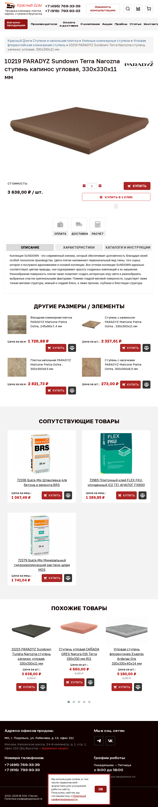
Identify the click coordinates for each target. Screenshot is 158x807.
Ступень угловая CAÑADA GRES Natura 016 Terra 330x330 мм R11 (79, 654)
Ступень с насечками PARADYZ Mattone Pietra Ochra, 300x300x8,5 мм (123, 364)
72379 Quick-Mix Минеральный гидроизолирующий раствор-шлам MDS (42, 565)
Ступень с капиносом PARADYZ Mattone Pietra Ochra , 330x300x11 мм (123, 321)
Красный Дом (18, 40)
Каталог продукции (16, 24)
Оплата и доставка (69, 24)
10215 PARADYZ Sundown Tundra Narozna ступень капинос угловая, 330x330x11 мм (31, 656)
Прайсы (121, 24)
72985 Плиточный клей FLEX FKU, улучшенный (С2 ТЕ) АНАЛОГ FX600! (116, 482)
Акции (107, 24)
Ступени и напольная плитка (55, 40)
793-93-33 (62, 11)
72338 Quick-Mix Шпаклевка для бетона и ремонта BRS (42, 482)
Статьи (135, 24)
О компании (90, 24)
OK (100, 789)
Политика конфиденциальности (23, 798)
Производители (44, 24)
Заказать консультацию (101, 8)
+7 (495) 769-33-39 (62, 6)
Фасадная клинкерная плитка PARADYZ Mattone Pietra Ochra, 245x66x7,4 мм (51, 321)
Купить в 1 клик (119, 197)
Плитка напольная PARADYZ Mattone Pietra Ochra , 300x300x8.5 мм (50, 364)
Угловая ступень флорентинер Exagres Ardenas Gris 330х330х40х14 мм (127, 656)
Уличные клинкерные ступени (106, 40)
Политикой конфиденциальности (69, 797)
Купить (139, 186)
